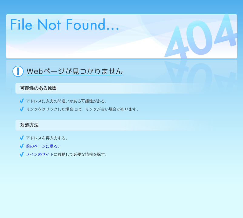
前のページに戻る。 (44, 146)
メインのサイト (40, 154)
